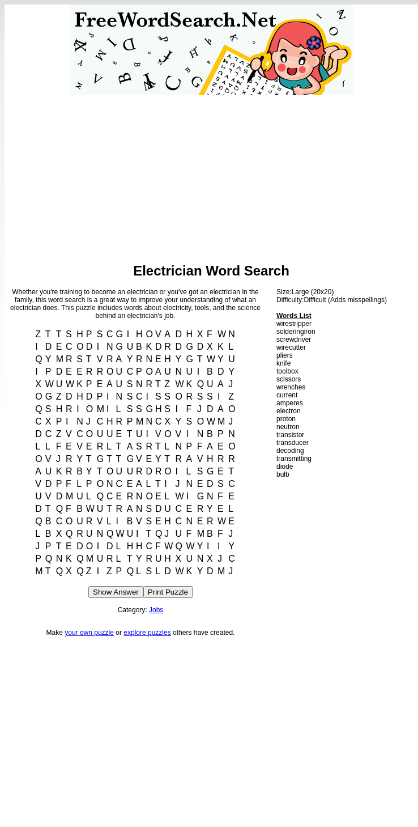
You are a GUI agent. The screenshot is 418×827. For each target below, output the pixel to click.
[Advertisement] (212, 174)
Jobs (156, 610)
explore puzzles (146, 633)
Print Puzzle (168, 592)
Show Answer (116, 592)
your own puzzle (89, 633)
